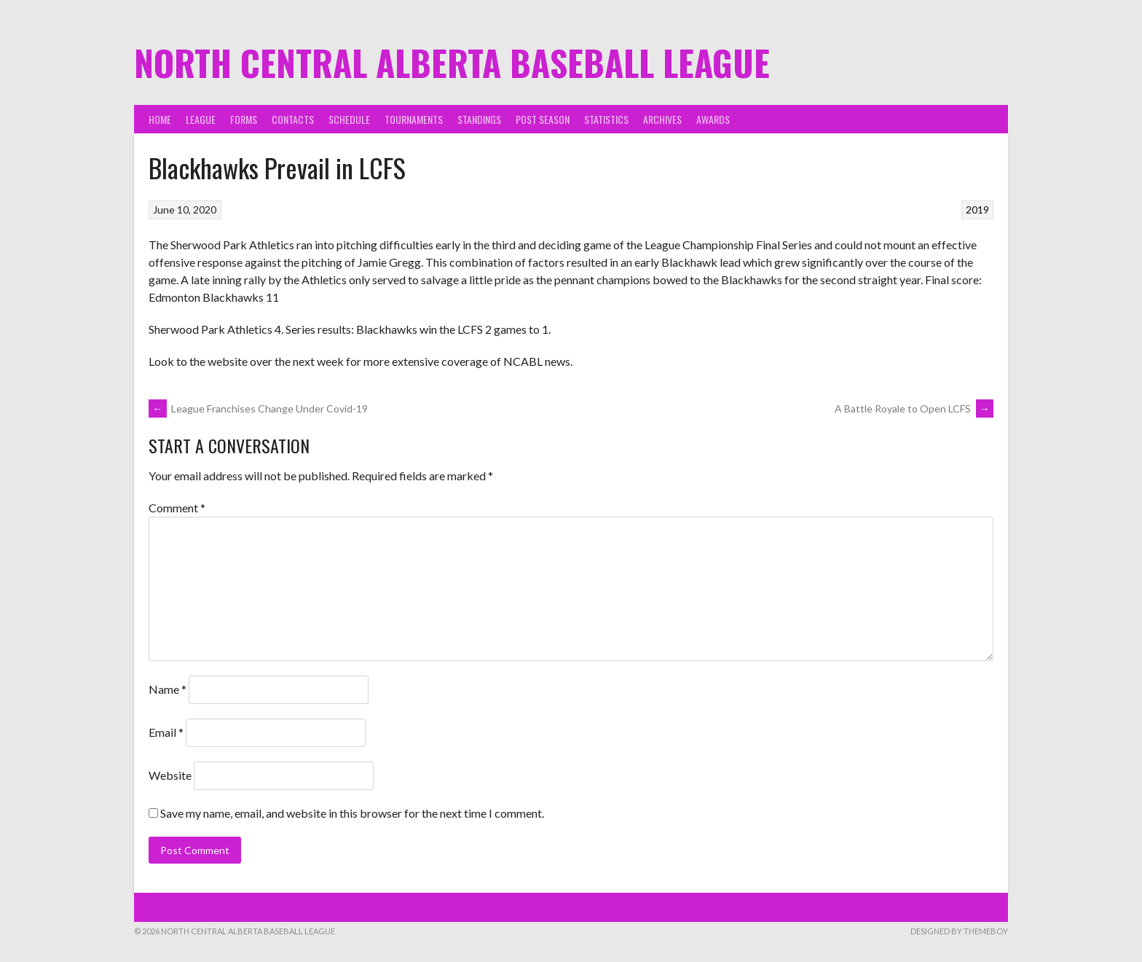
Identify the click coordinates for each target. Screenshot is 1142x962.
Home (160, 119)
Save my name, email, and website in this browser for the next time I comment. (352, 813)
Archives (662, 119)
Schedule (349, 119)
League (201, 119)
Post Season (543, 119)
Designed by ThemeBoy (959, 931)
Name (167, 689)
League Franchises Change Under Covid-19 (258, 408)
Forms (243, 119)
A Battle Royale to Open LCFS (914, 408)
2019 (977, 209)
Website (170, 775)
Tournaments (414, 119)
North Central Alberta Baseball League (452, 62)
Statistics (606, 119)
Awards (713, 119)
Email (166, 732)
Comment (177, 508)
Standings (479, 119)
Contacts (293, 119)
